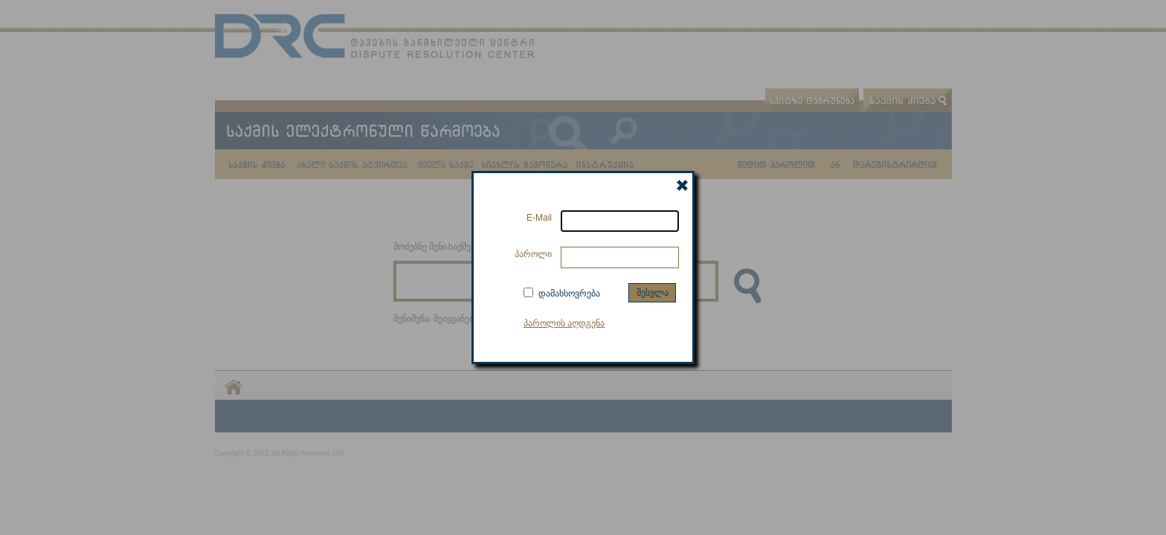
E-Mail (539, 218)
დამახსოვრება (569, 293)
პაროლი (533, 254)
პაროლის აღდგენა (564, 323)
